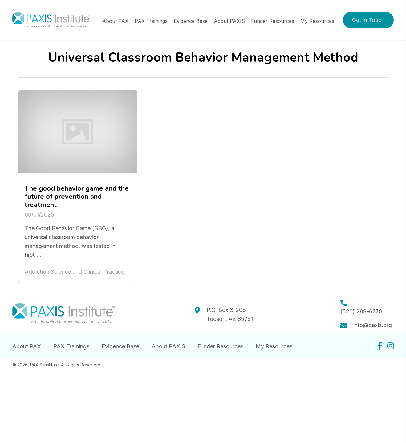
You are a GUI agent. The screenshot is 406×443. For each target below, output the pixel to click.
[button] (368, 20)
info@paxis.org (372, 325)
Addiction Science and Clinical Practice (74, 271)
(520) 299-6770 (361, 311)
